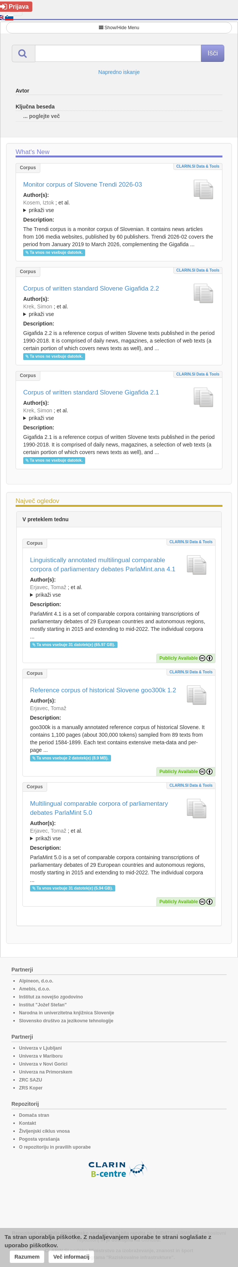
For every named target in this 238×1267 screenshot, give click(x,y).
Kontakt (27, 1123)
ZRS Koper (31, 1088)
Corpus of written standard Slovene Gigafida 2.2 (91, 288)
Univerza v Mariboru (41, 1056)
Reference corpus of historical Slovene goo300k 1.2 (103, 690)
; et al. (119, 207)
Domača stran (34, 1115)
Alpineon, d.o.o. (36, 981)
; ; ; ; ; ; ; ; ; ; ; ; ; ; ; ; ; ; (119, 310)
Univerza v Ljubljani (40, 1048)
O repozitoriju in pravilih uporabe (55, 1147)
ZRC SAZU (30, 1080)
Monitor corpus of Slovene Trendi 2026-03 (82, 184)
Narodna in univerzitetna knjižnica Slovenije (66, 1012)
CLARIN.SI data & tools (197, 166)
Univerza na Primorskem (45, 1072)
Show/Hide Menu (119, 27)
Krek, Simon (37, 306)
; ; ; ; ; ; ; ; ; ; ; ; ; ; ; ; (119, 414)
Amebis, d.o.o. (34, 989)
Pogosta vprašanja (39, 1139)
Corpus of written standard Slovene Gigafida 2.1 (91, 392)
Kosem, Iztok (38, 203)
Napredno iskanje (119, 72)
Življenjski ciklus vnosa (44, 1131)
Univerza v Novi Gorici (43, 1064)
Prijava (14, 6)
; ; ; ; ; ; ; (119, 206)
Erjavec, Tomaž (48, 587)
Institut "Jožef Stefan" (43, 1005)
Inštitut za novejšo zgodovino (51, 997)
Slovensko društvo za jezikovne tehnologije (66, 1020)
